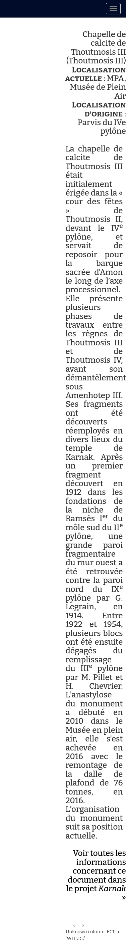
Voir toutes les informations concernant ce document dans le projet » (96, 875)
